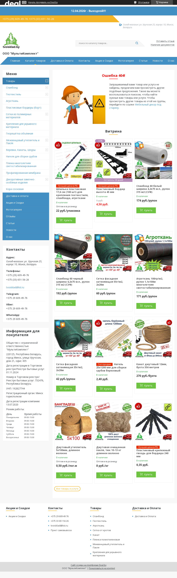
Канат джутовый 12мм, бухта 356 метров (151, 366)
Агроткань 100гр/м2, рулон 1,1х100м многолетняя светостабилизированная (153, 283)
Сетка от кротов (102, 530)
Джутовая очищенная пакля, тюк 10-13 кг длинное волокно (110, 450)
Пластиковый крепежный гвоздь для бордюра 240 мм (153, 453)
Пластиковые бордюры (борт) (23, 107)
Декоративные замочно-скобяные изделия (20, 181)
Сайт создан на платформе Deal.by (88, 565)
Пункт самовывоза (61, 530)
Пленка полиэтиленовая (106, 539)
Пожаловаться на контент (102, 568)
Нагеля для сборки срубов (21, 156)
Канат (96, 534)
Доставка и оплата (17, 196)
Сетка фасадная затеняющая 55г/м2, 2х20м (109, 281)
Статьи (143, 61)
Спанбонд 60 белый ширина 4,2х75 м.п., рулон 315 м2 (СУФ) (153, 189)
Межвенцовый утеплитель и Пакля (22, 142)
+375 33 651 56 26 (60, 520)
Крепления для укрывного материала (21, 125)
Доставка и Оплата (62, 61)
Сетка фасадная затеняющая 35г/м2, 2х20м (69, 367)
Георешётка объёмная (19, 133)
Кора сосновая (15, 189)
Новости (158, 61)
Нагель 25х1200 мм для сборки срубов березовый (111, 367)
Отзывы (10, 216)
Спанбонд (12, 87)
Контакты (84, 61)
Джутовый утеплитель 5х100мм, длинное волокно (71, 450)
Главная (15, 61)
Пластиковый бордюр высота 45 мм (110, 190)
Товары (10, 81)
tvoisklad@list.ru (15, 287)
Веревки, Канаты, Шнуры (20, 149)
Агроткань (12, 100)
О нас (171, 61)
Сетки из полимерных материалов (18, 115)
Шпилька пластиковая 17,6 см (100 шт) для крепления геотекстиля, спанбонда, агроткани (72, 193)
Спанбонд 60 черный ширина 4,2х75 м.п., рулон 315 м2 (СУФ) (73, 281)
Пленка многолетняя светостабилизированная (21, 164)
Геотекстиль (13, 94)
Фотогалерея (126, 61)
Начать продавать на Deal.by (43, 2)
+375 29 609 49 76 (60, 516)
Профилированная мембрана (23, 172)
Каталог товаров (35, 61)
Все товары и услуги (67, 488)
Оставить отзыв (165, 41)
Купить (68, 220)
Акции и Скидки (104, 61)
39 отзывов (143, 2)
